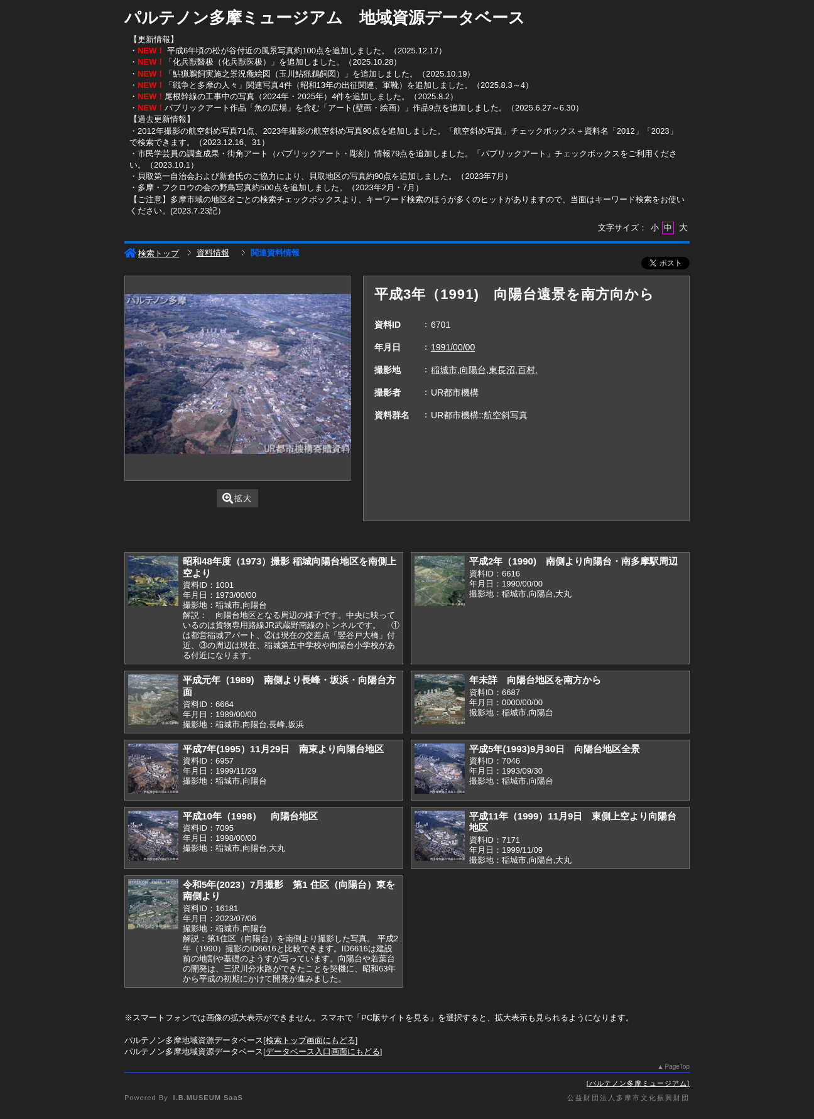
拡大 (237, 498)
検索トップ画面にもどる (310, 1040)
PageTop (677, 1066)
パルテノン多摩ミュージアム (638, 1083)
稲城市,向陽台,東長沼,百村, (484, 370)
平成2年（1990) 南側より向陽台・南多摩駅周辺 (573, 561)
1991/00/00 (453, 347)
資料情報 (213, 252)
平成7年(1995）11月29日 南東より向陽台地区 (283, 748)
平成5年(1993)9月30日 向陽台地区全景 (554, 748)
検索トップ (151, 253)
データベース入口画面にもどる (323, 1051)
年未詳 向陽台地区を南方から (535, 679)
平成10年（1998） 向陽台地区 (250, 816)
